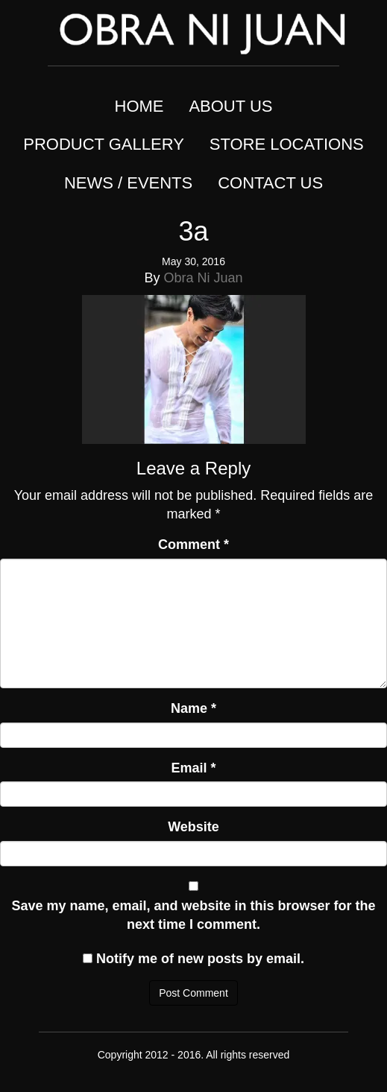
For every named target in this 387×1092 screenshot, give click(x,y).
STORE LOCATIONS (287, 144)
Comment (193, 544)
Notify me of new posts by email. (200, 958)
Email (193, 768)
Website (193, 826)
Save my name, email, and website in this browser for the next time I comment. (193, 915)
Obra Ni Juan (202, 277)
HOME (139, 106)
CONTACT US (270, 183)
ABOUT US (230, 106)
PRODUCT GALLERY (103, 144)
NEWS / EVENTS (128, 183)
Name (193, 708)
